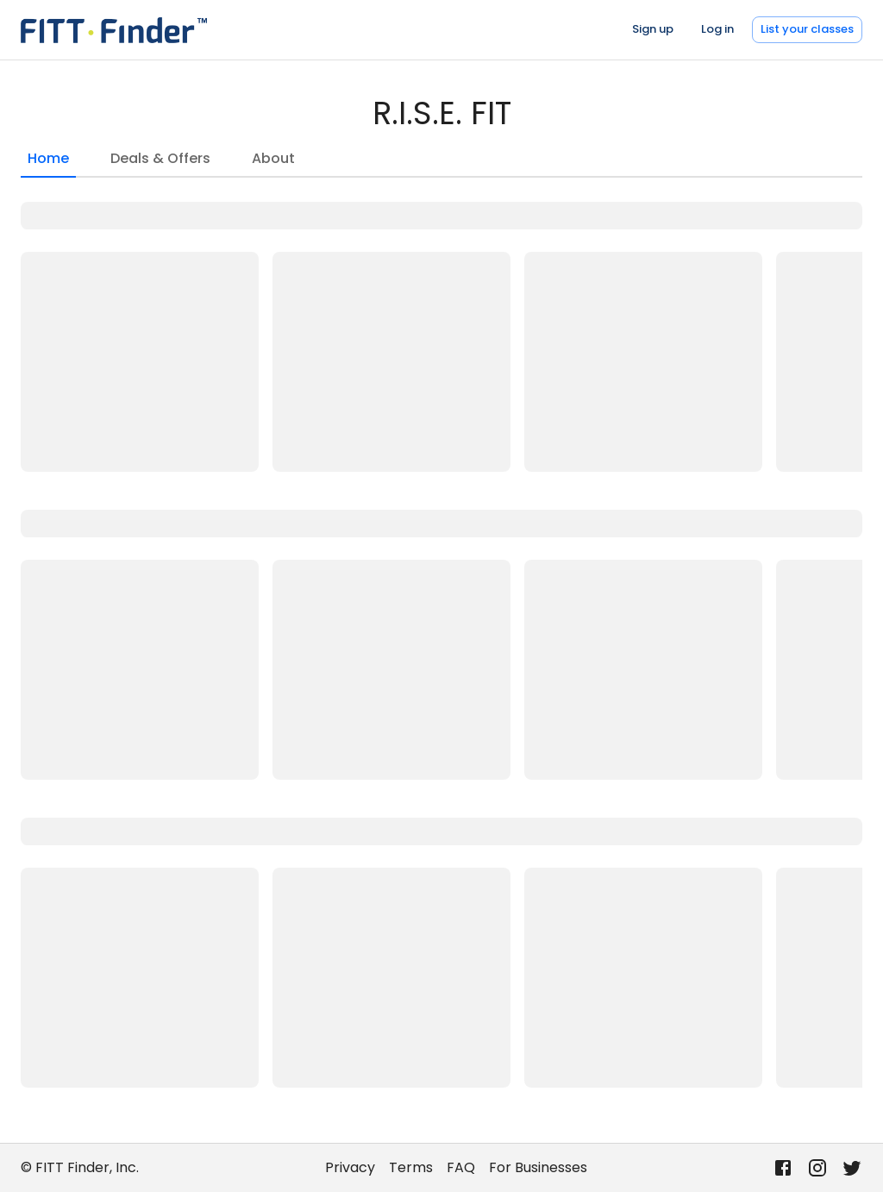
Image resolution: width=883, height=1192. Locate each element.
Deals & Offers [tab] (160, 158)
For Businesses (538, 1167)
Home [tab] (48, 163)
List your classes (807, 29)
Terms (411, 1167)
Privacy (350, 1167)
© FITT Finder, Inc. (80, 1167)
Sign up (652, 29)
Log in (717, 29)
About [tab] (273, 158)
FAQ (461, 1167)
